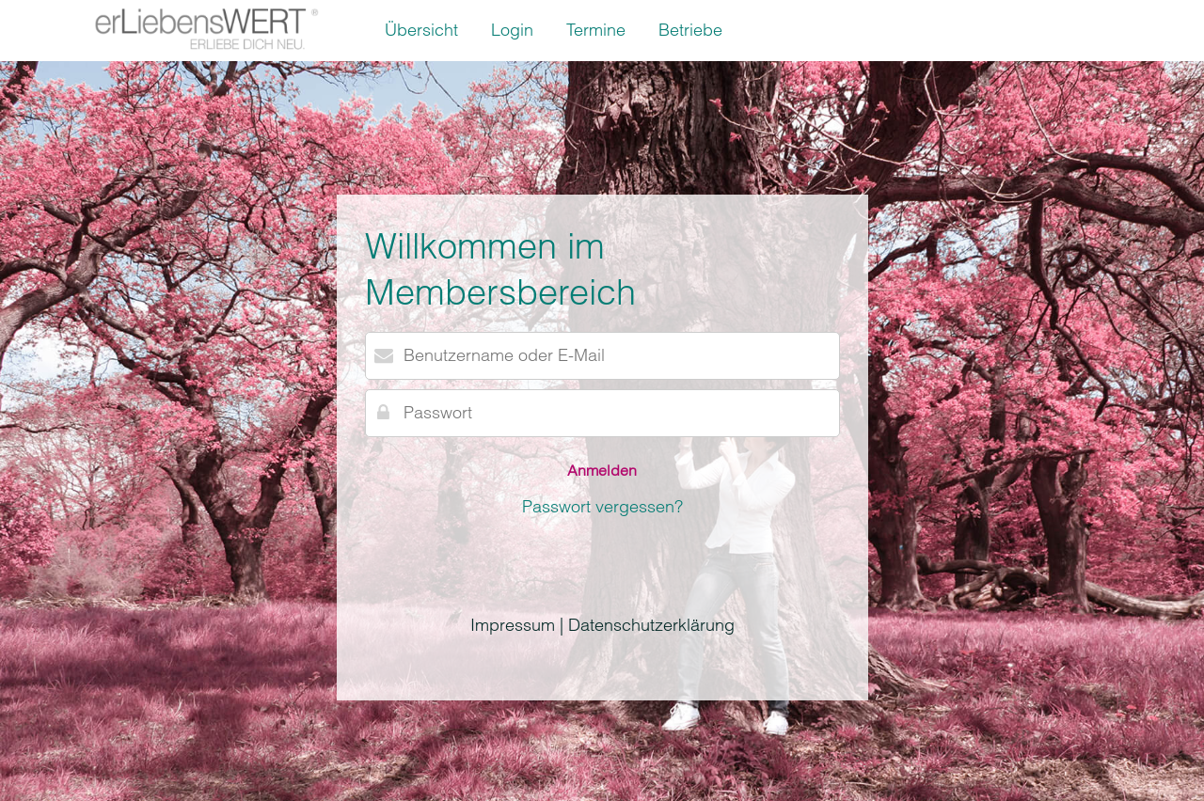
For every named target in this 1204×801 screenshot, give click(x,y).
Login (512, 29)
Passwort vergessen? (602, 506)
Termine (596, 29)
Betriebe (690, 29)
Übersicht (421, 29)
